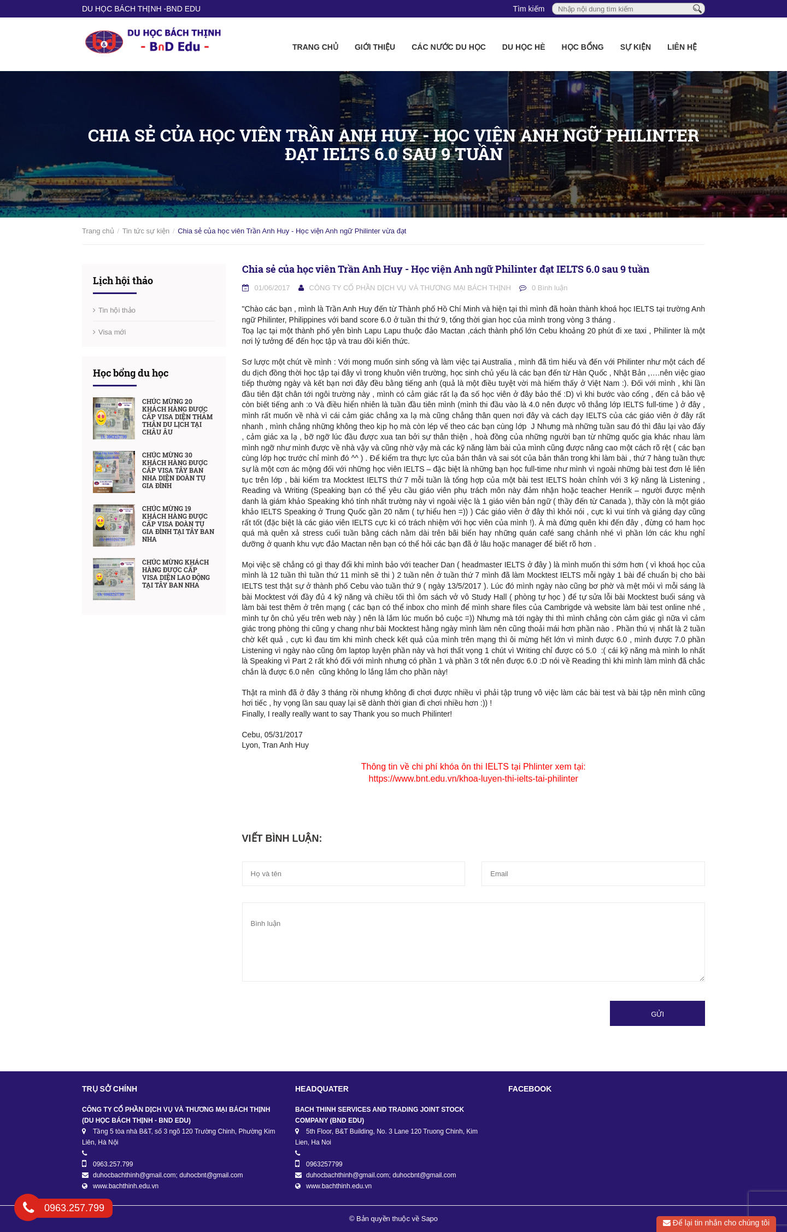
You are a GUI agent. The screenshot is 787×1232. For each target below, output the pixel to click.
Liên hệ (682, 47)
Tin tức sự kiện (146, 231)
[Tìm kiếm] (697, 8)
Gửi (657, 1014)
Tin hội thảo (117, 310)
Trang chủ (315, 47)
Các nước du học (449, 47)
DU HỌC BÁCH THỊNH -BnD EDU (141, 8)
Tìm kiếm (529, 8)
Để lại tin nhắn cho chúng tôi (716, 1222)
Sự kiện (635, 47)
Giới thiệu (375, 47)
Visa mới (112, 332)
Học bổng (583, 47)
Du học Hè (523, 47)
